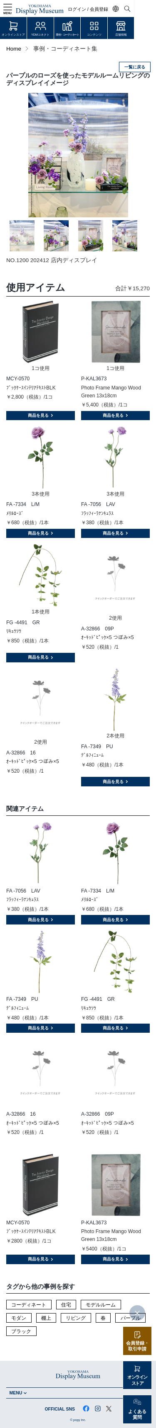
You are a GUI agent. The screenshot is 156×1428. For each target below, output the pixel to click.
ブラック (21, 1331)
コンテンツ (109, 34)
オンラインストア (15, 34)
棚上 (46, 1318)
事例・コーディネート (78, 34)
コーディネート (28, 1305)
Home (13, 49)
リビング (76, 1318)
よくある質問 (137, 1414)
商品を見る (40, 415)
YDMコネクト (47, 34)
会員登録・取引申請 (137, 1346)
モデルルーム (101, 1305)
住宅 (66, 1305)
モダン (18, 1318)
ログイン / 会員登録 (110, 9)
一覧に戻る (134, 67)
